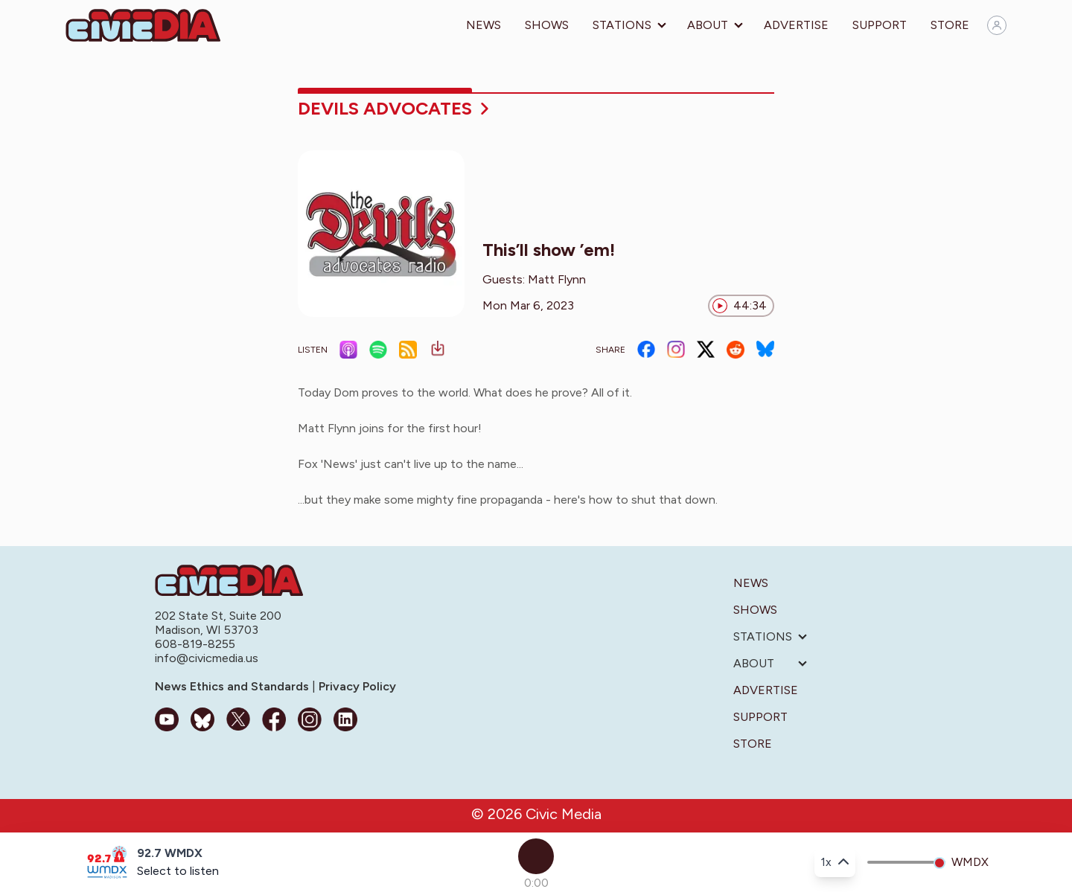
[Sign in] (996, 25)
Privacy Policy (356, 686)
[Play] (536, 856)
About (707, 25)
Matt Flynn (557, 279)
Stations (622, 25)
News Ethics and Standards (233, 686)
